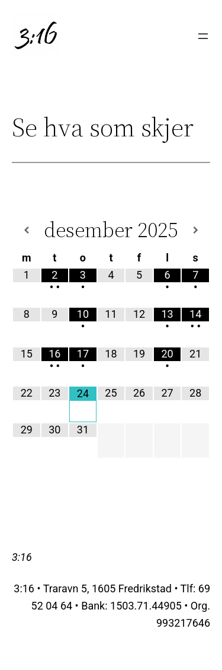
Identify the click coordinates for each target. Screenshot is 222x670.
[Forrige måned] (26, 230)
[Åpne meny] (203, 36)
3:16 (22, 557)
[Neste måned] (195, 230)
